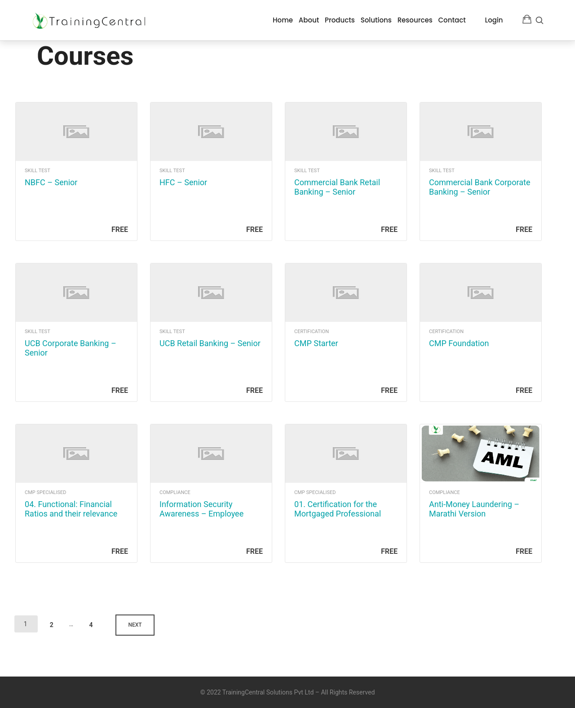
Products (340, 20)
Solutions (376, 20)
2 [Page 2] (54, 622)
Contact (451, 20)
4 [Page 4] (93, 622)
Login (494, 20)
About (309, 20)
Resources (415, 20)
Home (283, 20)
